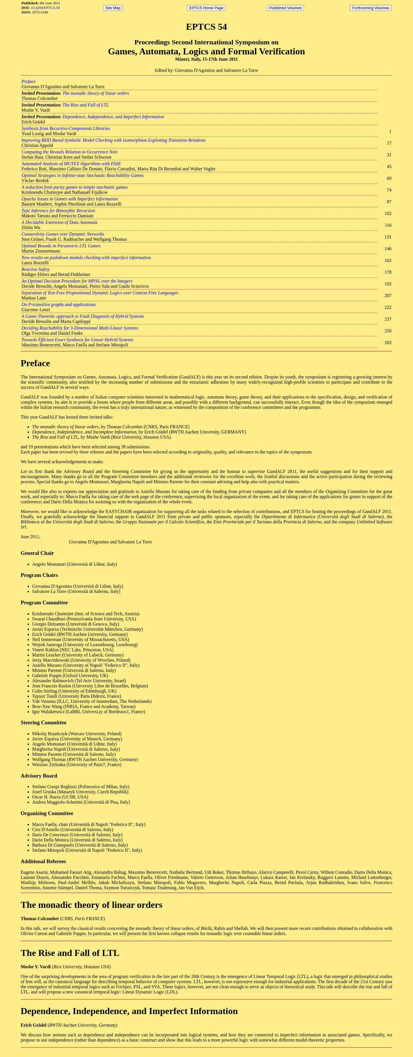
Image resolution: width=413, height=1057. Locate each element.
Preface (29, 81)
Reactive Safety (36, 269)
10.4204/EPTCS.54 (45, 7)
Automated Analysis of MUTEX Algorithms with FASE (71, 163)
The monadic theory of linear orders (96, 93)
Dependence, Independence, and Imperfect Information (113, 116)
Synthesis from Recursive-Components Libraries (66, 128)
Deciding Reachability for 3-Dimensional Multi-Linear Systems (80, 328)
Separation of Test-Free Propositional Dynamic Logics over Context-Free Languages (100, 292)
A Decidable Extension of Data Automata (60, 222)
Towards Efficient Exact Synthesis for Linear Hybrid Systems (77, 339)
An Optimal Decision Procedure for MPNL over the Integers (77, 281)
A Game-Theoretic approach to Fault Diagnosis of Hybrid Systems (83, 316)
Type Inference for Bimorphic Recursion (58, 210)
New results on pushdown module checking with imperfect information (86, 257)
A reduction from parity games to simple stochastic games (75, 187)
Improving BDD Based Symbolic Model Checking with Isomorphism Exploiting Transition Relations (114, 140)
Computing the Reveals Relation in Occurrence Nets (69, 151)
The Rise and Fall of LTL (86, 104)
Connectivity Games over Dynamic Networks (63, 234)
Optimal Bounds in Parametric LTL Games (61, 245)
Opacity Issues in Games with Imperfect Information (70, 198)
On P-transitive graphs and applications (59, 304)
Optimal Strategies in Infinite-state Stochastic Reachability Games (83, 175)
